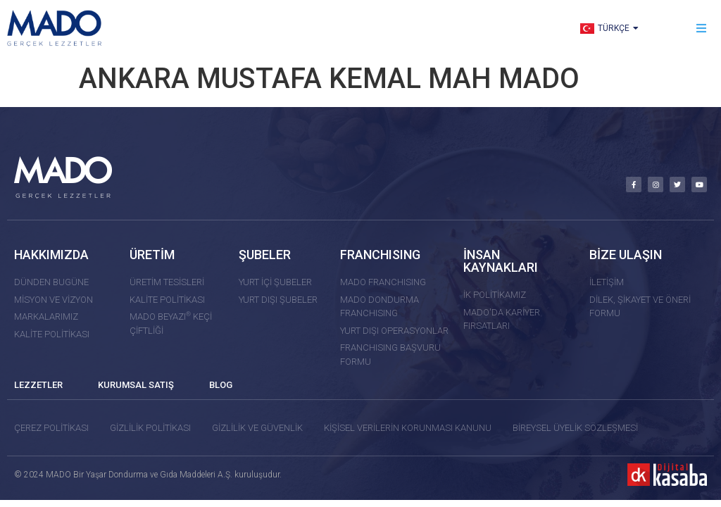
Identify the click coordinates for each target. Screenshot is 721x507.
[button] (701, 28)
